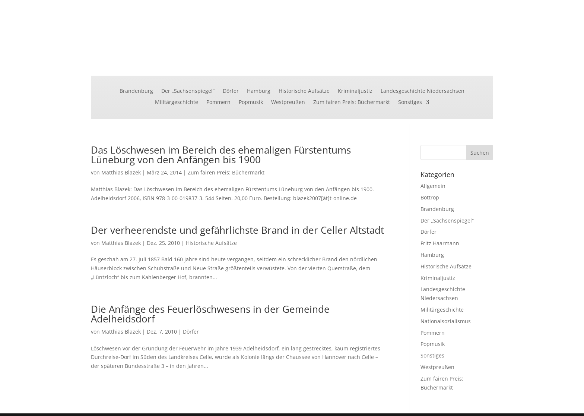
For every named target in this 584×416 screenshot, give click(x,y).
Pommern (218, 102)
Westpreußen (288, 102)
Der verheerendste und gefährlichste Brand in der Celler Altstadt (237, 230)
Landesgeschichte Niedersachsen (422, 91)
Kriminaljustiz (355, 91)
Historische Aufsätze (304, 91)
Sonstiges (410, 102)
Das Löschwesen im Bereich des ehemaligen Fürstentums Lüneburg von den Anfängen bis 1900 (221, 154)
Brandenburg (136, 91)
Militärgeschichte (176, 102)
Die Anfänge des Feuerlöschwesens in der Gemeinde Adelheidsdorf (210, 313)
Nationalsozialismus (445, 321)
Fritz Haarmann (439, 243)
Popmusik (251, 102)
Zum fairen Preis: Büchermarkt (351, 102)
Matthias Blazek (121, 172)
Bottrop (429, 197)
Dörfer (231, 91)
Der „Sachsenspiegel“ (188, 91)
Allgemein (432, 185)
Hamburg (258, 91)
